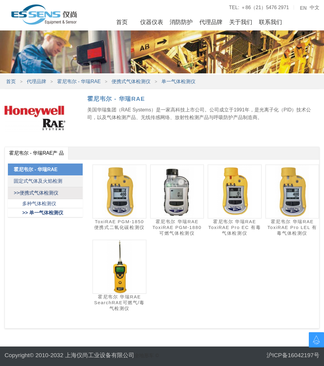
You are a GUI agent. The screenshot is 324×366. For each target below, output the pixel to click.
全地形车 (144, 355)
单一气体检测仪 (178, 81)
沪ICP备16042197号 (293, 355)
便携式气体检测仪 (131, 81)
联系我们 (270, 22)
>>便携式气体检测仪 (36, 192)
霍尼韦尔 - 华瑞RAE (79, 81)
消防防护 (181, 22)
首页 (122, 22)
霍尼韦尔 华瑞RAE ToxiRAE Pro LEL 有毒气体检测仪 (292, 227)
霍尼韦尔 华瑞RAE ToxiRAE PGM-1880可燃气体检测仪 (177, 227)
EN (303, 8)
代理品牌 (210, 22)
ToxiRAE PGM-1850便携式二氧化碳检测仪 (119, 224)
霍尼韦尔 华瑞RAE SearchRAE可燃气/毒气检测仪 (119, 302)
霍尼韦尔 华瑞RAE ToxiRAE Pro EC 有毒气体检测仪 (234, 227)
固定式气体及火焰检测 (38, 181)
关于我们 (240, 22)
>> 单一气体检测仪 (42, 212)
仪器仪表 (151, 22)
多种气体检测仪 (39, 203)
